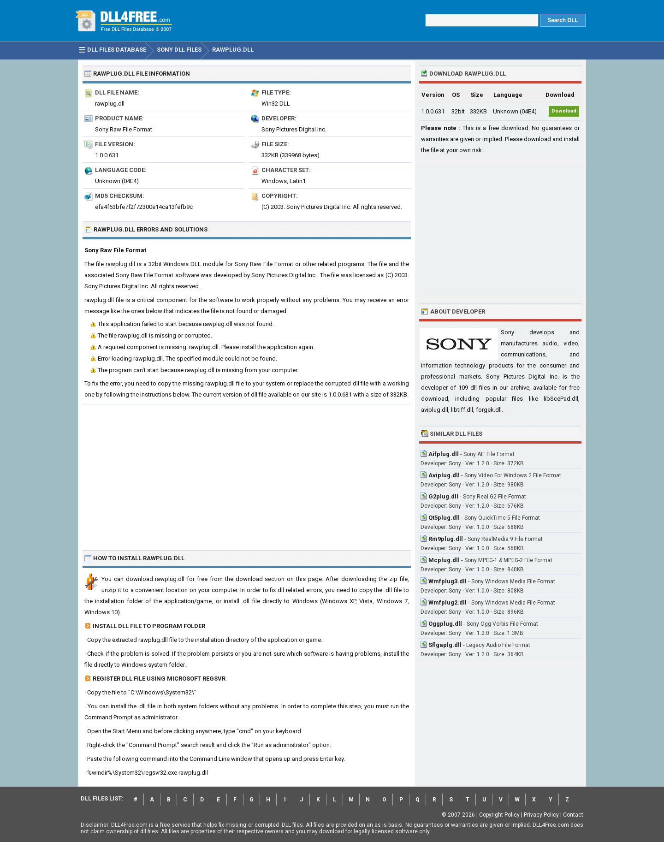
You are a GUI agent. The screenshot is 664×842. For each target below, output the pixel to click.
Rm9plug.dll (445, 538)
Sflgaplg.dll (445, 644)
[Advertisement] (247, 473)
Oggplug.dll (445, 623)
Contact (573, 815)
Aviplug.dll (444, 475)
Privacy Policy (541, 815)
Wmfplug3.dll (447, 581)
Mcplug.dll (444, 560)
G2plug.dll (443, 496)
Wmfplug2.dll (447, 602)
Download (563, 111)
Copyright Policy (499, 815)
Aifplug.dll (443, 454)
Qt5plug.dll (444, 517)
